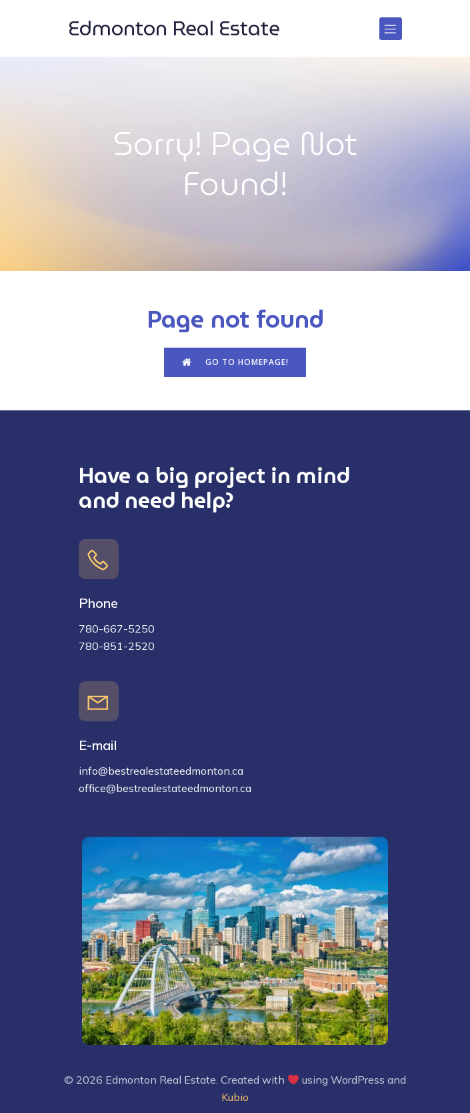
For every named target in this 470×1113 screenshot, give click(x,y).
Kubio (235, 1097)
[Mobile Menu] (390, 28)
